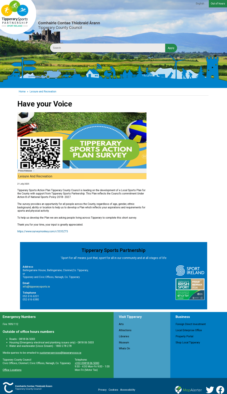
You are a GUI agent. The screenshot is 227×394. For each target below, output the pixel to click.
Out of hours (218, 3)
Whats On (124, 348)
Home (22, 91)
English (200, 3)
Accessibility (127, 389)
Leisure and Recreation (43, 91)
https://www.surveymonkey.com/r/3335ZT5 (42, 231)
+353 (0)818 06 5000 (87, 363)
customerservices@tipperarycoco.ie (60, 352)
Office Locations (12, 370)
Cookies (113, 389)
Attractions (125, 330)
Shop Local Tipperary (188, 342)
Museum (124, 342)
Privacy (102, 389)
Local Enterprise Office (189, 330)
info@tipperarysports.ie (36, 286)
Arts (121, 324)
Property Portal (184, 336)
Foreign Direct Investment (191, 324)
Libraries (124, 336)
